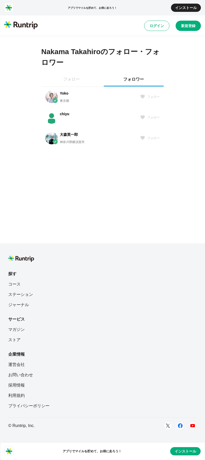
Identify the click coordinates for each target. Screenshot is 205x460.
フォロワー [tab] (133, 79)
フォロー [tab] (71, 79)
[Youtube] (192, 426)
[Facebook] (180, 426)
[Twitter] (168, 426)
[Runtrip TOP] (21, 25)
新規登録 (188, 26)
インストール (186, 8)
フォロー (150, 96)
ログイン (157, 26)
